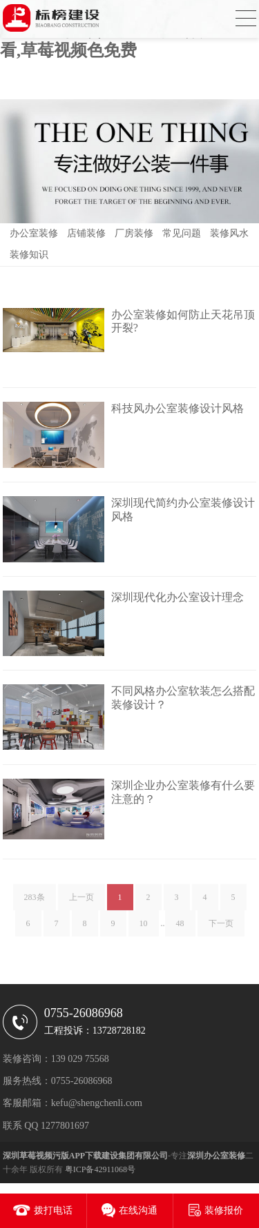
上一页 (81, 900)
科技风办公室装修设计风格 (177, 408)
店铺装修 (86, 233)
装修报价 (223, 1210)
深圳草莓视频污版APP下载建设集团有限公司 (85, 1155)
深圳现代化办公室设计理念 (177, 597)
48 (180, 926)
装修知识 (29, 254)
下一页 (221, 926)
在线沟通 (138, 1210)
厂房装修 (134, 233)
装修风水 (229, 233)
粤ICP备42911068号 (100, 1169)
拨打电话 (53, 1210)
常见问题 (181, 233)
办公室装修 (34, 233)
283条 (34, 900)
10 (144, 926)
